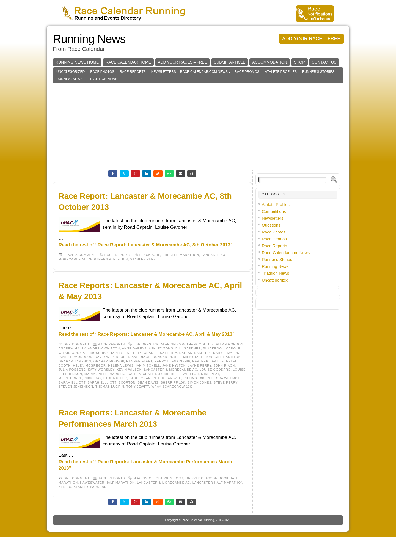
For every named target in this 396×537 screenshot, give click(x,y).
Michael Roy (150, 374)
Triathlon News (102, 79)
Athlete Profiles (281, 72)
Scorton (127, 382)
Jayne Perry (199, 365)
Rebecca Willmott (224, 378)
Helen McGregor (89, 365)
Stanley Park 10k (89, 486)
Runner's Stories (318, 72)
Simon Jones (199, 382)
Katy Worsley (101, 369)
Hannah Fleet (139, 361)
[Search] (292, 180)
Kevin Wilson (129, 369)
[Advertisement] (198, 124)
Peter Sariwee (167, 378)
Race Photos (102, 72)
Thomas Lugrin (109, 386)
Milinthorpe (70, 378)
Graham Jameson (75, 361)
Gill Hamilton (228, 357)
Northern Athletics (108, 259)
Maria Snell (95, 374)
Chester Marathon (180, 255)
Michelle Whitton (181, 374)
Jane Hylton (174, 365)
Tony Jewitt (138, 386)
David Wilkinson (110, 357)
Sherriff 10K (173, 382)
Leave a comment (80, 255)
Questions (271, 225)
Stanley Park (143, 259)
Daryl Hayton (226, 352)
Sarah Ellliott (101, 382)
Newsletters (163, 72)
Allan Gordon (229, 344)
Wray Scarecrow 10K (171, 386)
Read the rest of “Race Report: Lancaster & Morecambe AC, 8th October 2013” (146, 244)
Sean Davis (148, 382)
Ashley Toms (161, 348)
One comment (77, 344)
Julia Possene (72, 369)
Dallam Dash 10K (195, 352)
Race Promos (247, 72)
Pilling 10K (194, 378)
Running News (89, 38)
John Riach (224, 365)
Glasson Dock (169, 478)
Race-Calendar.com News (204, 72)
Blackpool (149, 255)
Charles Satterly (124, 352)
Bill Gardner (188, 348)
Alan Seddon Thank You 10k (187, 344)
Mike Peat (210, 374)
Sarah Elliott (72, 382)
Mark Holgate (123, 374)
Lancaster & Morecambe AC (170, 369)
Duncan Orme (165, 357)
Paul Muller (115, 378)
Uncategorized (70, 72)
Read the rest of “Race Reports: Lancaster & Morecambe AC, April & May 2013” (147, 334)
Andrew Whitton (104, 348)
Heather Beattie (208, 361)
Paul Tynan (140, 378)
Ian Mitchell (148, 365)
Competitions (274, 211)
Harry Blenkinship (172, 361)
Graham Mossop (109, 361)
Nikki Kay (92, 378)
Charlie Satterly (160, 352)
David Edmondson (76, 357)
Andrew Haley (72, 348)
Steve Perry (225, 382)
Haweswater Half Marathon (107, 482)
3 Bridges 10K (146, 344)
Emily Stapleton (196, 357)
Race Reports (132, 72)
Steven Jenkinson (76, 386)
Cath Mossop (92, 352)
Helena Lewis (121, 365)
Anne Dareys (134, 348)
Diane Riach (139, 357)
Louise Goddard (215, 369)
